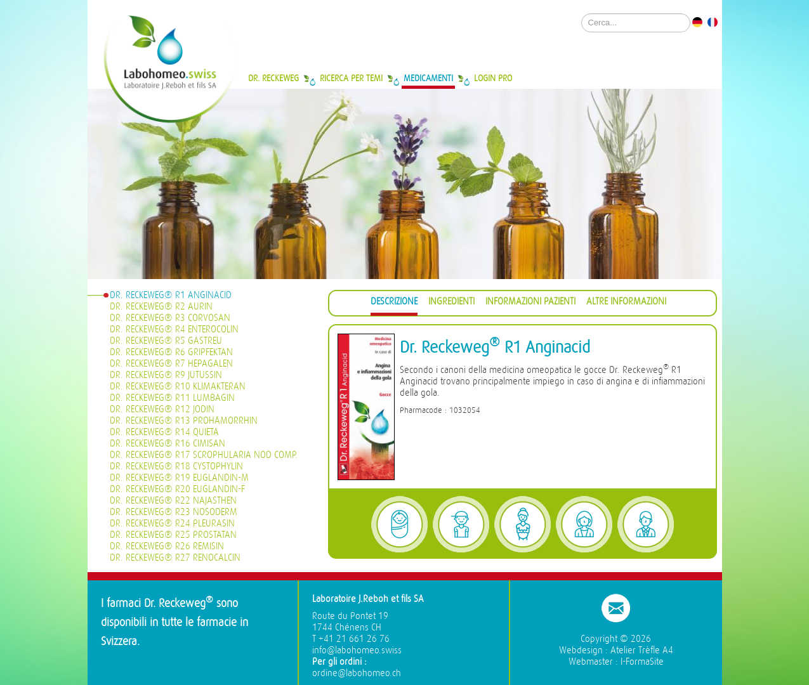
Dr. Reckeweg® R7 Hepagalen (171, 363)
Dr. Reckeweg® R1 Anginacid (171, 295)
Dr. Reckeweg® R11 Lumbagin (172, 398)
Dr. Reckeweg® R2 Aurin (161, 306)
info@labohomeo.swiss (357, 650)
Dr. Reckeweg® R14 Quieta (164, 432)
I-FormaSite (642, 661)
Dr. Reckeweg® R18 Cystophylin (176, 466)
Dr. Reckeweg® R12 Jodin (162, 409)
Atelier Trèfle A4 (641, 650)
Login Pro (493, 78)
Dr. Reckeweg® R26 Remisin (167, 546)
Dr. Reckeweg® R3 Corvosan (170, 318)
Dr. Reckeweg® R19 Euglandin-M (179, 478)
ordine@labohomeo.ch (356, 673)
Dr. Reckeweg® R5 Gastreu (166, 341)
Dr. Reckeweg (273, 78)
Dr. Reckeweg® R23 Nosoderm (173, 512)
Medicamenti (428, 78)
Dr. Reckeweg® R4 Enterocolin (174, 329)
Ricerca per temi (351, 78)
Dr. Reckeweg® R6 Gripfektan (171, 352)
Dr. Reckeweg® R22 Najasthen (173, 500)
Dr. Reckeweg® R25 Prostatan (173, 535)
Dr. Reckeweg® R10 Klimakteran (178, 386)
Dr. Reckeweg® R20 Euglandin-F (177, 489)
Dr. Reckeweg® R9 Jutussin (166, 375)
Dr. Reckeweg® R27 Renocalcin (175, 557)
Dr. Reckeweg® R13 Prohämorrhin (184, 420)
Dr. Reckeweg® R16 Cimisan (167, 443)
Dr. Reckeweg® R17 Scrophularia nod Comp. (204, 455)
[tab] (394, 303)
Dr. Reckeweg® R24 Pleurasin (172, 523)
